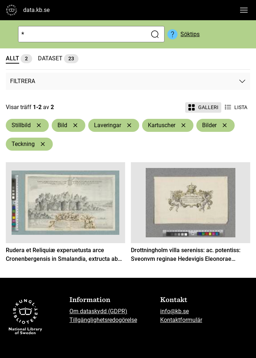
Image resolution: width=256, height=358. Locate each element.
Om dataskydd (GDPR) (98, 311)
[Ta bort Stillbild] (38, 125)
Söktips (190, 34)
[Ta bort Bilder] (224, 125)
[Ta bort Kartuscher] (183, 125)
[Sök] (81, 34)
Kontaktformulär (181, 319)
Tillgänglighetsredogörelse (103, 319)
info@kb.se (174, 311)
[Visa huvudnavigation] (243, 10)
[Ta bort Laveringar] (129, 125)
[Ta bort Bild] (75, 125)
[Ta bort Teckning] (42, 144)
